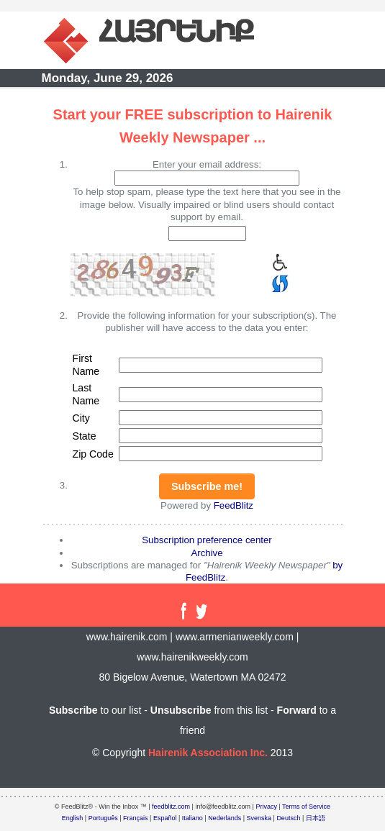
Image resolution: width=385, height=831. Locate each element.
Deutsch (288, 818)
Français (135, 818)
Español (165, 818)
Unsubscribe (181, 710)
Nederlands (224, 818)
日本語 (315, 818)
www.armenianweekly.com (235, 636)
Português (103, 818)
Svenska (259, 818)
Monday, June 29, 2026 (107, 78)
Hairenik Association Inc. (208, 752)
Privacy (266, 806)
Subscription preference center (206, 540)
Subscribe (73, 710)
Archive (206, 553)
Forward (297, 710)
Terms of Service (306, 806)
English (72, 818)
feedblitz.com (171, 806)
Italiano (192, 818)
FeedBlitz (233, 505)
